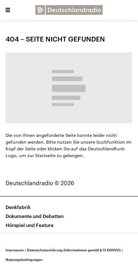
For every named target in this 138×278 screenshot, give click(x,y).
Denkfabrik (18, 207)
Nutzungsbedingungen (24, 259)
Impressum (16, 250)
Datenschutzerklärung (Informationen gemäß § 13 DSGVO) (75, 250)
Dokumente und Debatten (35, 216)
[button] (8, 10)
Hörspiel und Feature (30, 225)
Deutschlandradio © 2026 (40, 183)
